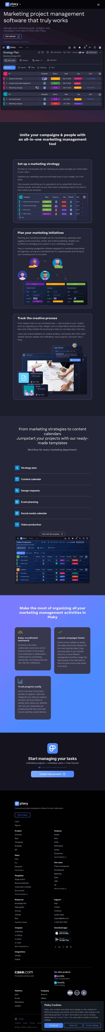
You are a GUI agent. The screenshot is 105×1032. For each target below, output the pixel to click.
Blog (16, 918)
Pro (16, 863)
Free (16, 859)
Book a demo (22, 815)
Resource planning (21, 883)
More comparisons (22, 946)
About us (44, 994)
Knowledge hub (20, 903)
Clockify (18, 955)
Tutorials (18, 915)
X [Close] (100, 1005)
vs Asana (18, 939)
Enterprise (18, 866)
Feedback (58, 911)
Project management (61, 866)
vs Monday (19, 931)
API (16, 850)
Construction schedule (23, 887)
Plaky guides (19, 907)
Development (59, 870)
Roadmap (18, 846)
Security (40, 1023)
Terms (25, 1023)
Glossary (18, 911)
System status (59, 915)
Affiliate (43, 998)
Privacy (32, 1023)
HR (55, 885)
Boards (56, 835)
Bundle (17, 998)
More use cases (60, 888)
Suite (16, 994)
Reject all (73, 1025)
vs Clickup (18, 935)
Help (56, 903)
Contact (57, 907)
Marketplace (19, 1002)
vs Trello (18, 943)
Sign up (17, 825)
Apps (17, 838)
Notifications (58, 846)
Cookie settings (92, 1025)
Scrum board (19, 891)
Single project (20, 879)
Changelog (19, 842)
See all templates (21, 894)
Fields (56, 842)
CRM (56, 881)
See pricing (19, 870)
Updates (18, 1006)
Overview (18, 835)
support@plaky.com (61, 918)
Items (56, 838)
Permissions (58, 853)
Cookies (18, 1023)
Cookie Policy (62, 1017)
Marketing (57, 874)
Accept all (53, 1025)
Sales (56, 877)
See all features (60, 857)
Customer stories (21, 922)
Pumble (17, 959)
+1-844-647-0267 (60, 922)
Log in (17, 821)
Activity (56, 850)
